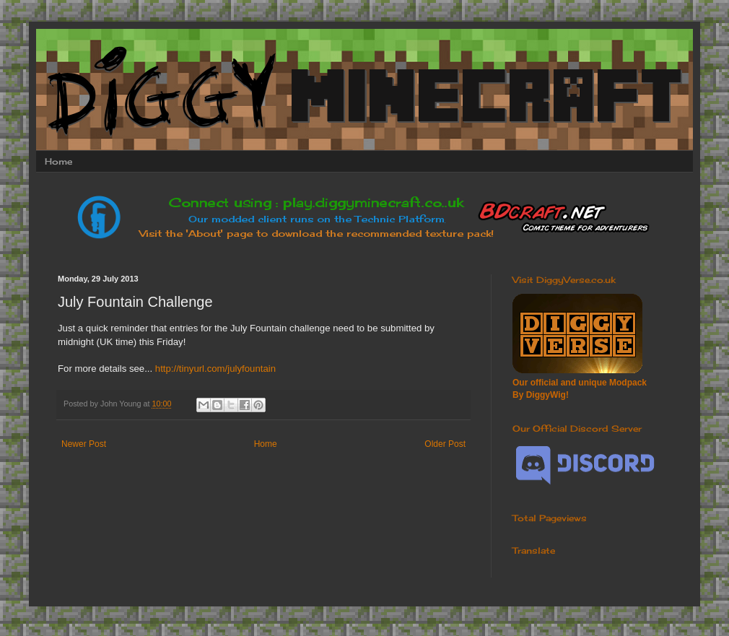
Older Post (445, 444)
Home (58, 161)
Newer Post (83, 444)
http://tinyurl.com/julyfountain (214, 368)
